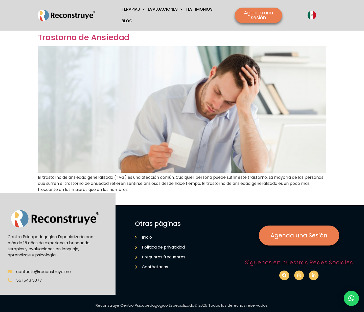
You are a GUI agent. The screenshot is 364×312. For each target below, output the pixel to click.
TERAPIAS (133, 9)
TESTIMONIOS (199, 9)
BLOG (127, 21)
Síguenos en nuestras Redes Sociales (299, 262)
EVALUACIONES (165, 9)
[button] (351, 298)
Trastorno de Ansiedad (83, 37)
